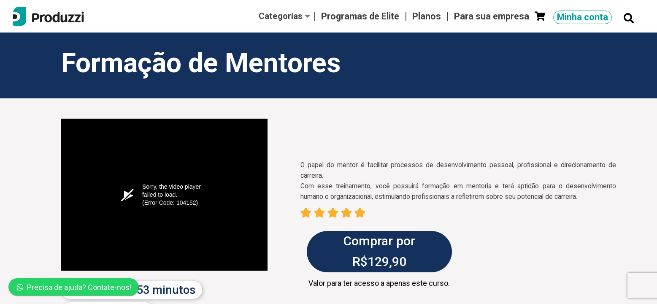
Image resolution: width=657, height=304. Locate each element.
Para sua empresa (492, 16)
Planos (427, 16)
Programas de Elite (361, 16)
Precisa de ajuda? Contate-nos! (74, 287)
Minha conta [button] (582, 17)
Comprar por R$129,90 (379, 251)
